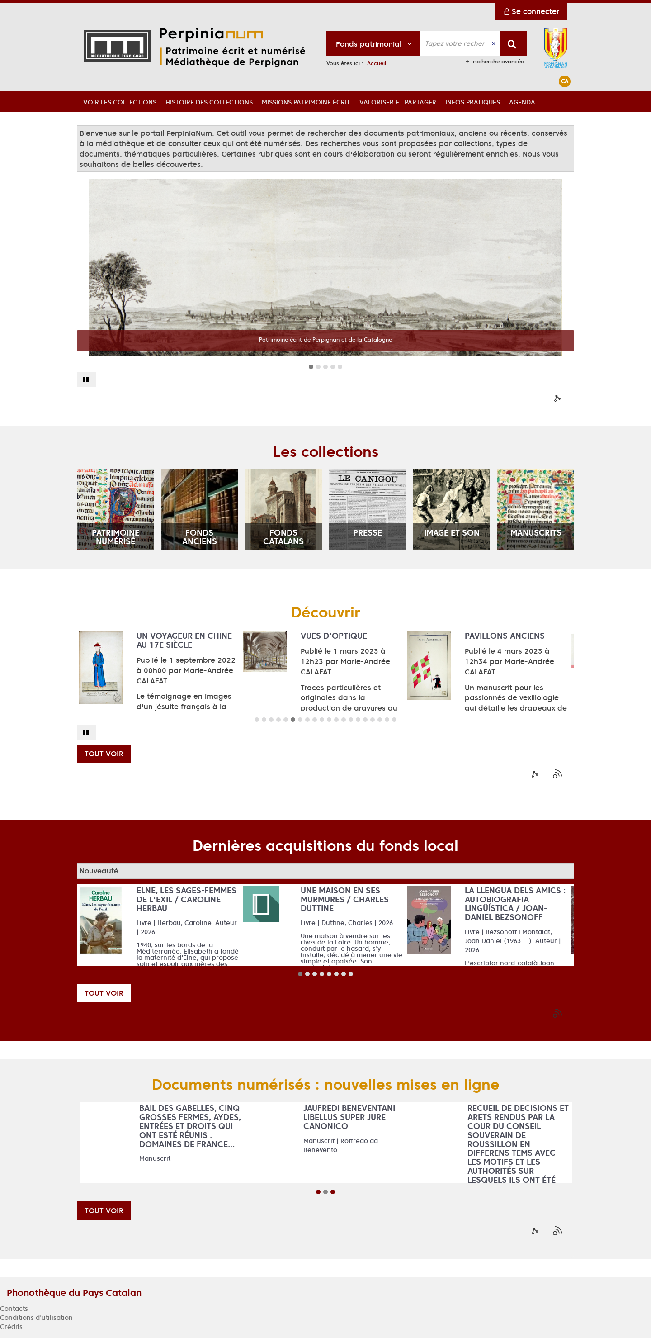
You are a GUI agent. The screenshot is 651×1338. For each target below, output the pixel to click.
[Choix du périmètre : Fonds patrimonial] (373, 43)
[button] (120, 101)
